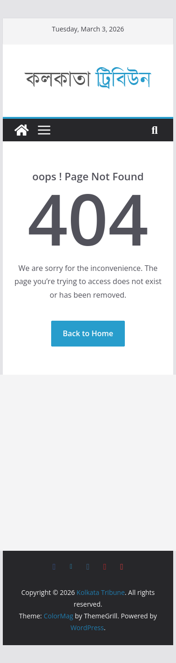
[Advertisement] (88, 463)
